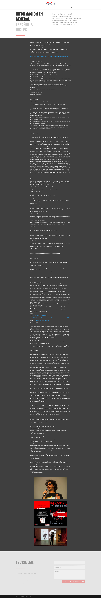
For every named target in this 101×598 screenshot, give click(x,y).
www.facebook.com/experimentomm (41, 320)
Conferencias (51, 7)
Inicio (30, 7)
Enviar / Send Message (74, 581)
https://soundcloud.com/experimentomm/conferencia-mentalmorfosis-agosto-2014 (51, 317)
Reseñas (44, 7)
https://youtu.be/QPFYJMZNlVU (40, 315)
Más (67, 7)
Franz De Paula (36, 7)
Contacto (62, 7)
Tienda (56, 7)
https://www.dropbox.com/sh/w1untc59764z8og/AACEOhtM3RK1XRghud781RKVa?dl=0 (49, 56)
